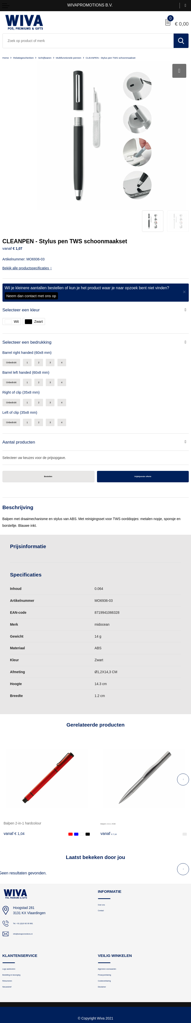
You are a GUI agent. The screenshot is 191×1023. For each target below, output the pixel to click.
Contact (103, 875)
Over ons (104, 867)
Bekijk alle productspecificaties (27, 219)
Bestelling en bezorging (19, 940)
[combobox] (88, 41)
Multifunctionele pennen (88, 57)
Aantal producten (22, 401)
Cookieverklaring (110, 948)
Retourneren (11, 948)
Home (6, 57)
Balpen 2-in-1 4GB (114, 785)
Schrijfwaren (57, 57)
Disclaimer (105, 956)
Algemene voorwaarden (115, 932)
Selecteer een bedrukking (31, 294)
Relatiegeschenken (29, 57)
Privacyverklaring (110, 940)
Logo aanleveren (14, 932)
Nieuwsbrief (10, 956)
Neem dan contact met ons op (31, 246)
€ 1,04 (14, 795)
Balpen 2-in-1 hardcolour (22, 785)
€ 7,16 (110, 795)
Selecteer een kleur (24, 261)
